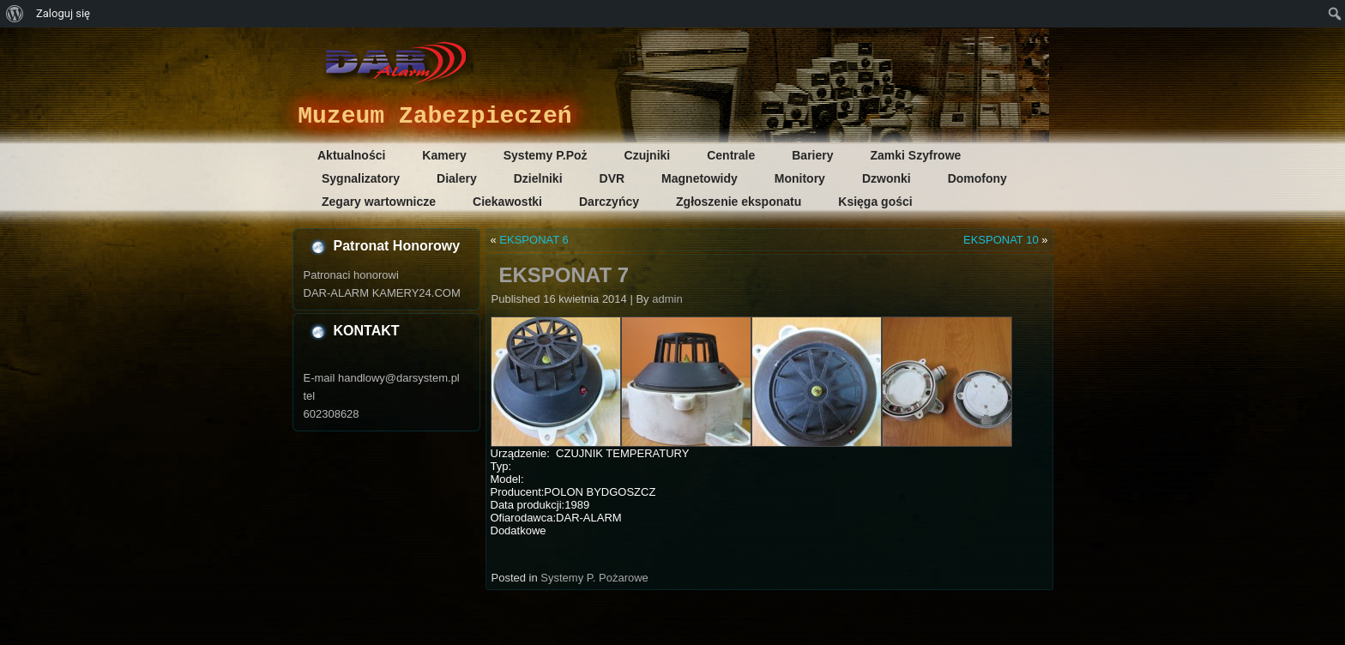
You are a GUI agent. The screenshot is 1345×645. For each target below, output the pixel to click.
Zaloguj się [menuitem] (63, 13)
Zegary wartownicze (379, 201)
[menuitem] (15, 13)
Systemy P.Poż (546, 155)
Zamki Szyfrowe (916, 155)
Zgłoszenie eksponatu (738, 201)
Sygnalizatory (361, 178)
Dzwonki (886, 178)
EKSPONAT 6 (533, 239)
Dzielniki (538, 178)
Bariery (812, 155)
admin (667, 298)
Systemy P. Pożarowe (594, 577)
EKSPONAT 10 (1001, 239)
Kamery (444, 155)
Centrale (731, 155)
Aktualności (351, 155)
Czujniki (647, 155)
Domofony (977, 178)
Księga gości (875, 201)
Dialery (457, 178)
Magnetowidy (699, 178)
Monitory (800, 178)
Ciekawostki (507, 201)
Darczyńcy (609, 201)
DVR (612, 178)
